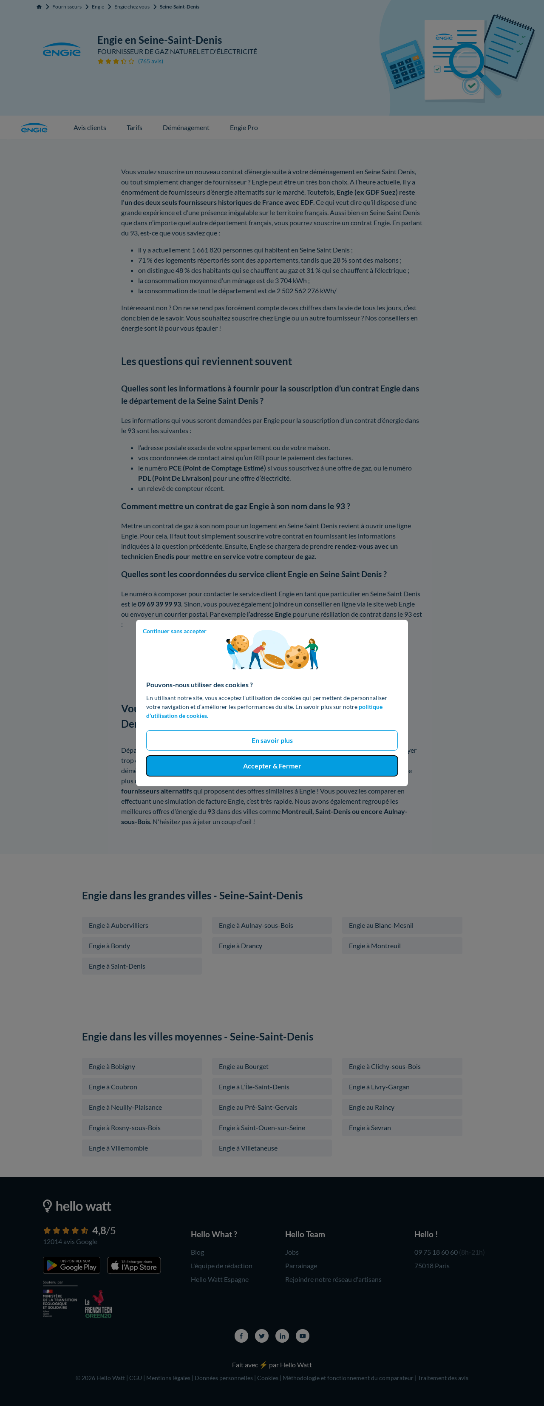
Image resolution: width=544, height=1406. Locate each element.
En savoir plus (272, 740)
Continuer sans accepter (175, 631)
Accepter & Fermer (272, 766)
